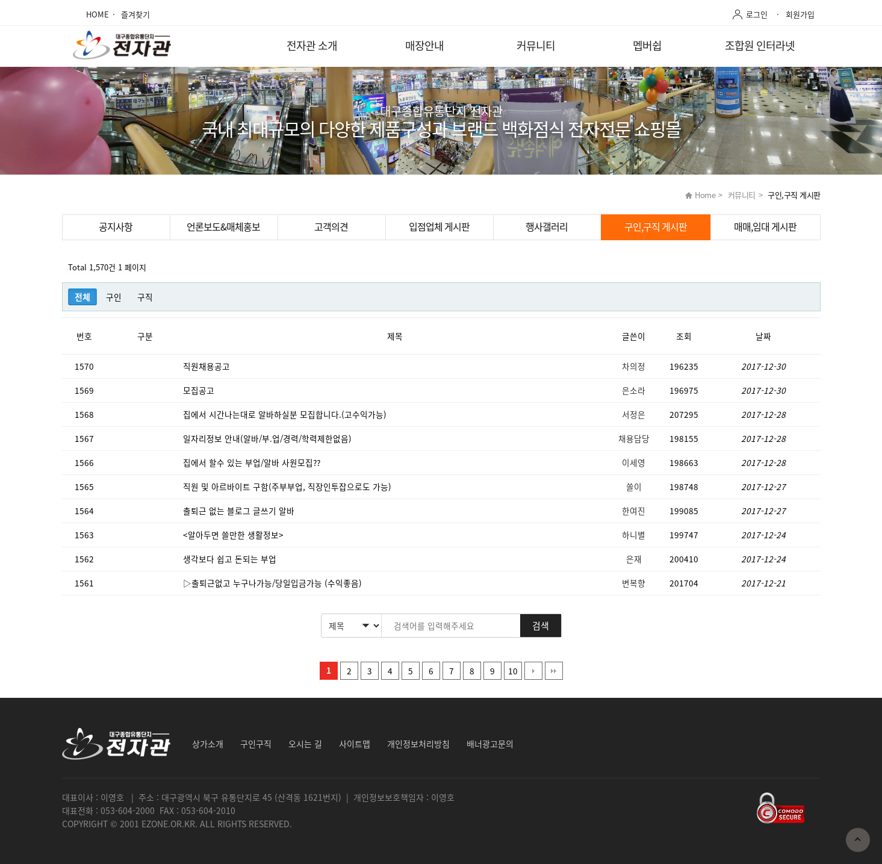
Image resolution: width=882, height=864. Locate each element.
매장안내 (424, 45)
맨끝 (554, 671)
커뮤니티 (536, 45)
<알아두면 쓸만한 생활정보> (234, 535)
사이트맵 (354, 744)
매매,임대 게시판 (765, 226)
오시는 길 (305, 744)
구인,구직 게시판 (655, 226)
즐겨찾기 (135, 14)
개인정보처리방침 (418, 744)
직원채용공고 (207, 366)
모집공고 (200, 390)
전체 (82, 297)
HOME (97, 14)
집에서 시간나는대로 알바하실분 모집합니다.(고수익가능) (286, 414)
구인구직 (256, 744)
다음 (533, 671)
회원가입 (800, 14)
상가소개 (207, 744)
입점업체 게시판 (439, 226)
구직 (145, 297)
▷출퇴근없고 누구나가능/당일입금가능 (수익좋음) (273, 583)
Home (705, 194)
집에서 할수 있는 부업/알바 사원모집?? (253, 462)
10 (513, 671)
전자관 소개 (312, 45)
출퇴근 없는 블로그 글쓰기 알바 (240, 511)
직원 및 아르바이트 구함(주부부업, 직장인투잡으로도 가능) (288, 486)
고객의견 (331, 226)
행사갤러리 (547, 226)
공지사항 (115, 226)
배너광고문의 (490, 744)
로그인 (757, 14)
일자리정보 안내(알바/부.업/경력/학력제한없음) (268, 438)
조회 (684, 336)
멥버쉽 (647, 45)
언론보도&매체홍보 (223, 226)
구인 (114, 297)
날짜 (763, 336)
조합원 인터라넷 (760, 45)
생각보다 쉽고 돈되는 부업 (231, 559)
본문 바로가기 (0, 0)
